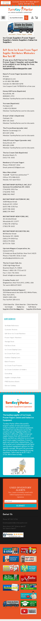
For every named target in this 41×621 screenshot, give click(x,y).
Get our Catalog (10, 385)
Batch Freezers (10, 361)
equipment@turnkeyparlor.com (17, 68)
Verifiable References (12, 325)
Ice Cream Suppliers (12, 38)
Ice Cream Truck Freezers (13, 365)
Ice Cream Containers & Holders (16, 369)
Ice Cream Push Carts (12, 353)
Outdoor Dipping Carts (12, 357)
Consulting (8, 373)
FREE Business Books (12, 381)
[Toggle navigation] (3, 17)
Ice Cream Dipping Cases (13, 349)
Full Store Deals (10, 345)
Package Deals (9, 341)
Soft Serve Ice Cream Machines (15, 333)
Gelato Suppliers (20, 40)
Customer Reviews (11, 329)
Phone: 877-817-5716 (10, 519)
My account (32, 18)
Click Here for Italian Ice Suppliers (20, 306)
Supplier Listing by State (13, 377)
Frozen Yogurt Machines (13, 337)
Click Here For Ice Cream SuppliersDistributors (11, 306)
